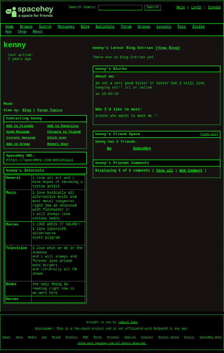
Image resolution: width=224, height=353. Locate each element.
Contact (147, 337)
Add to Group (18, 144)
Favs (182, 27)
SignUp (214, 8)
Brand (56, 337)
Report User (58, 144)
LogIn (196, 8)
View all (164, 171)
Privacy (113, 337)
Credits (72, 337)
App (8, 32)
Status (189, 337)
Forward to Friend (63, 131)
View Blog (168, 48)
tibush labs (128, 322)
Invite (198, 27)
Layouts (164, 27)
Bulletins (105, 27)
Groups (144, 27)
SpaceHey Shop (211, 337)
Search (152, 7)
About (38, 32)
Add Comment (190, 171)
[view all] (209, 134)
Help (180, 8)
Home (9, 27)
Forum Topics (49, 110)
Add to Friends (20, 126)
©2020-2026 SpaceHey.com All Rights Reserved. (112, 343)
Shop (22, 32)
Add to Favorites (62, 126)
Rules (32, 337)
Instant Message (21, 138)
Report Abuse (168, 337)
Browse (26, 27)
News (19, 337)
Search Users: (82, 7)
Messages (66, 27)
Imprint (130, 337)
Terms (97, 337)
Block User (57, 138)
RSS (85, 337)
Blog (85, 27)
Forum (126, 27)
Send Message (18, 131)
